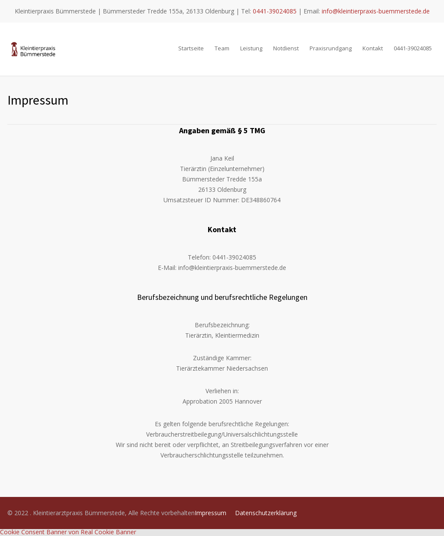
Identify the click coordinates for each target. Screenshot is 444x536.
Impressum (210, 513)
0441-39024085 (275, 11)
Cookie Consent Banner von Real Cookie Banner (68, 532)
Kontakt (372, 48)
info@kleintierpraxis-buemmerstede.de (376, 11)
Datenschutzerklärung (266, 513)
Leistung (251, 48)
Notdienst (286, 48)
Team (222, 48)
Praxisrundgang (331, 48)
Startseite (191, 48)
